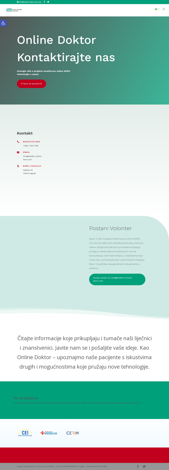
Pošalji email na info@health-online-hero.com (113, 279)
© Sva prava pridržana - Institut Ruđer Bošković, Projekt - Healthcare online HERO (71, 466)
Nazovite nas (31, 142)
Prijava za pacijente (31, 83)
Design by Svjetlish (25, 466)
